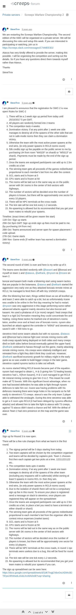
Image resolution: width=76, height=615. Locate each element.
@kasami (48, 269)
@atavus (29, 273)
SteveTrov (15, 29)
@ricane (62, 273)
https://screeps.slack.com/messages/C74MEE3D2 (27, 47)
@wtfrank (40, 273)
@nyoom (51, 273)
